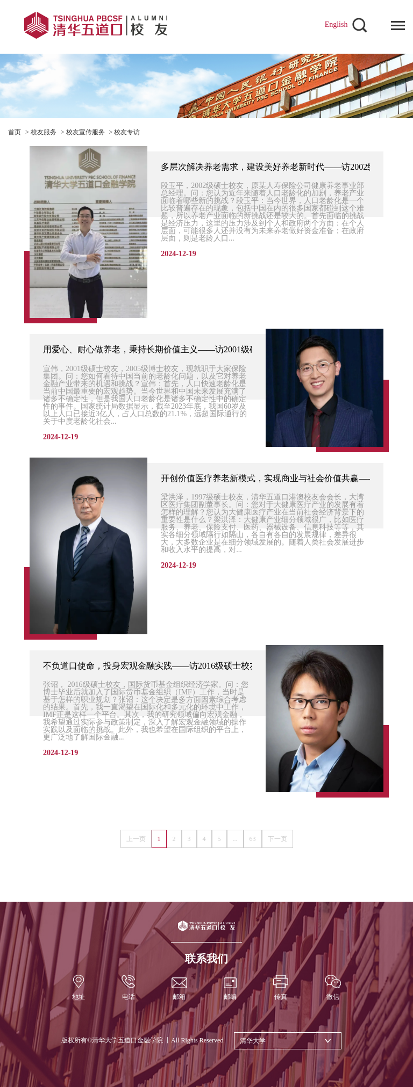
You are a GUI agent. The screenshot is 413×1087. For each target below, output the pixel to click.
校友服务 (43, 132)
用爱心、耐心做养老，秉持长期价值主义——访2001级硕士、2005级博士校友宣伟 (198, 349)
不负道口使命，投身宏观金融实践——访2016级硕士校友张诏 (159, 665)
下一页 (277, 839)
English (336, 24)
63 (253, 839)
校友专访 (127, 132)
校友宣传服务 (85, 132)
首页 (14, 132)
